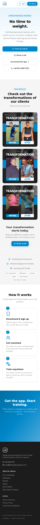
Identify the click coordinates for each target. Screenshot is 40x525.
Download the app (20, 62)
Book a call (20, 55)
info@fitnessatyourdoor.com (14, 465)
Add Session (6, 518)
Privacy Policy (8, 503)
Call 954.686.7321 (20, 68)
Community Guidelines (11, 506)
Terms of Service (9, 500)
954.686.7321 (9, 462)
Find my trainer (20, 49)
